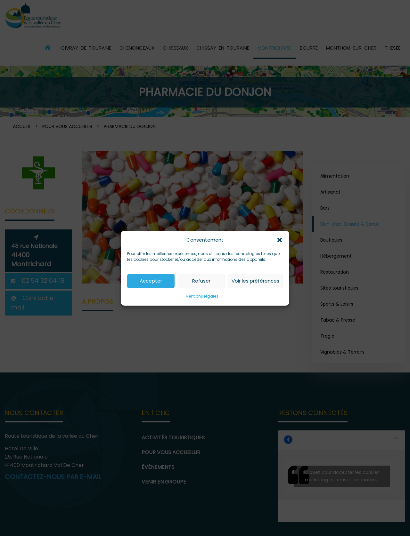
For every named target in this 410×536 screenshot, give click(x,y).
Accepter (151, 280)
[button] (279, 240)
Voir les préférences (255, 280)
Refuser (201, 280)
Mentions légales (201, 296)
